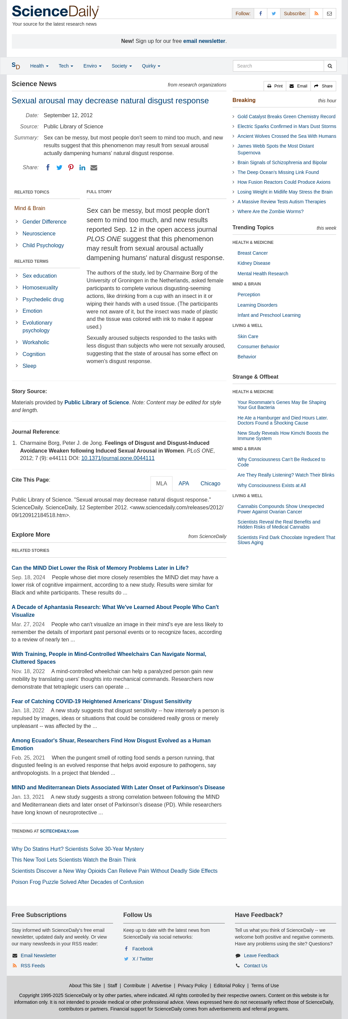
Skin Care (248, 336)
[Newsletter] (329, 13)
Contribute (134, 985)
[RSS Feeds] (316, 13)
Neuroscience (39, 233)
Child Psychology (43, 245)
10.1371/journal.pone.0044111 (118, 458)
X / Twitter (142, 959)
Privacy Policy (192, 985)
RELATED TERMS (32, 261)
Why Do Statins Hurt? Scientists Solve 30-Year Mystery (78, 849)
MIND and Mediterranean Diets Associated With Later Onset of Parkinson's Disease (118, 787)
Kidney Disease (254, 263)
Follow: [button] (243, 13)
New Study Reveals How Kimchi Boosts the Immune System (283, 435)
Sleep (29, 366)
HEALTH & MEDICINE (253, 242)
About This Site (85, 985)
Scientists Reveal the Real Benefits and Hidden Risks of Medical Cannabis (279, 524)
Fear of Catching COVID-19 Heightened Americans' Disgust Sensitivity (102, 701)
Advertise (161, 985)
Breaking (244, 100)
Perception (249, 294)
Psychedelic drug (43, 299)
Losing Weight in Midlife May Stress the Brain (285, 192)
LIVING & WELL (248, 325)
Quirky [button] (151, 66)
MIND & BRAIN (247, 284)
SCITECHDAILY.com (59, 831)
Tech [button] (66, 66)
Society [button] (122, 66)
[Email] (94, 167)
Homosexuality (40, 287)
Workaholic (36, 342)
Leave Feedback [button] (261, 955)
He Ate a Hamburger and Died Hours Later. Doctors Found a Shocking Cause (283, 420)
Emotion (33, 311)
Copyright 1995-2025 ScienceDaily (55, 995)
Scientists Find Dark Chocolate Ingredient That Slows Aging (286, 540)
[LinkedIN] (82, 167)
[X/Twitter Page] (273, 13)
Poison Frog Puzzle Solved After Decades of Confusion (78, 882)
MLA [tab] (161, 483)
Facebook (142, 948)
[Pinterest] (71, 167)
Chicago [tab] (210, 483)
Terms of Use (265, 985)
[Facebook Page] (260, 13)
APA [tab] (184, 483)
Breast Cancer (253, 253)
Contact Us (255, 965)
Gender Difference (44, 222)
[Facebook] (48, 167)
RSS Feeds (33, 965)
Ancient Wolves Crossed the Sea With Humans (287, 136)
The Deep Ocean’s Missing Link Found (278, 172)
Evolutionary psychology (37, 326)
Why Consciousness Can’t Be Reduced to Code (281, 462)
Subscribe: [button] (295, 13)
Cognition (34, 354)
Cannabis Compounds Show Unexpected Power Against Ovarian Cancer (281, 509)
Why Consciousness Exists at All (272, 485)
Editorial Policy (229, 985)
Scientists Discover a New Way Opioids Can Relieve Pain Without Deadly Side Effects (115, 871)
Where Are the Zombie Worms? (271, 211)
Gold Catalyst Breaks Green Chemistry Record (287, 116)
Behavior (247, 356)
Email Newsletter (38, 955)
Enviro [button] (92, 66)
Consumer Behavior (258, 346)
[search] (330, 66)
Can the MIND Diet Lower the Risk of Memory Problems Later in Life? (100, 568)
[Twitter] (59, 167)
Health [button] (39, 66)
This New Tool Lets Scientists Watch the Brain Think (74, 860)
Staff (112, 985)
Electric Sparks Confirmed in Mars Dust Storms (287, 126)
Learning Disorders (257, 305)
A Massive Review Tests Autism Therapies (282, 201)
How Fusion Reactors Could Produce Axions (284, 182)
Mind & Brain (30, 208)
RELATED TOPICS (32, 192)
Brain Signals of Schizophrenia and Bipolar (282, 162)
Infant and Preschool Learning (269, 315)
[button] (275, 86)
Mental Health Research (263, 273)
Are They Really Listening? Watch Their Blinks (286, 475)
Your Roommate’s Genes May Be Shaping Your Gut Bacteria (282, 405)
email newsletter (204, 41)
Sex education (40, 276)
